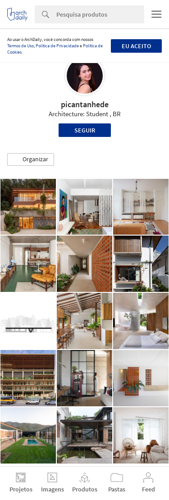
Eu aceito (136, 46)
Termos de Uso (20, 46)
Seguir (84, 130)
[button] (30, 159)
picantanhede (85, 104)
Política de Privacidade (57, 46)
